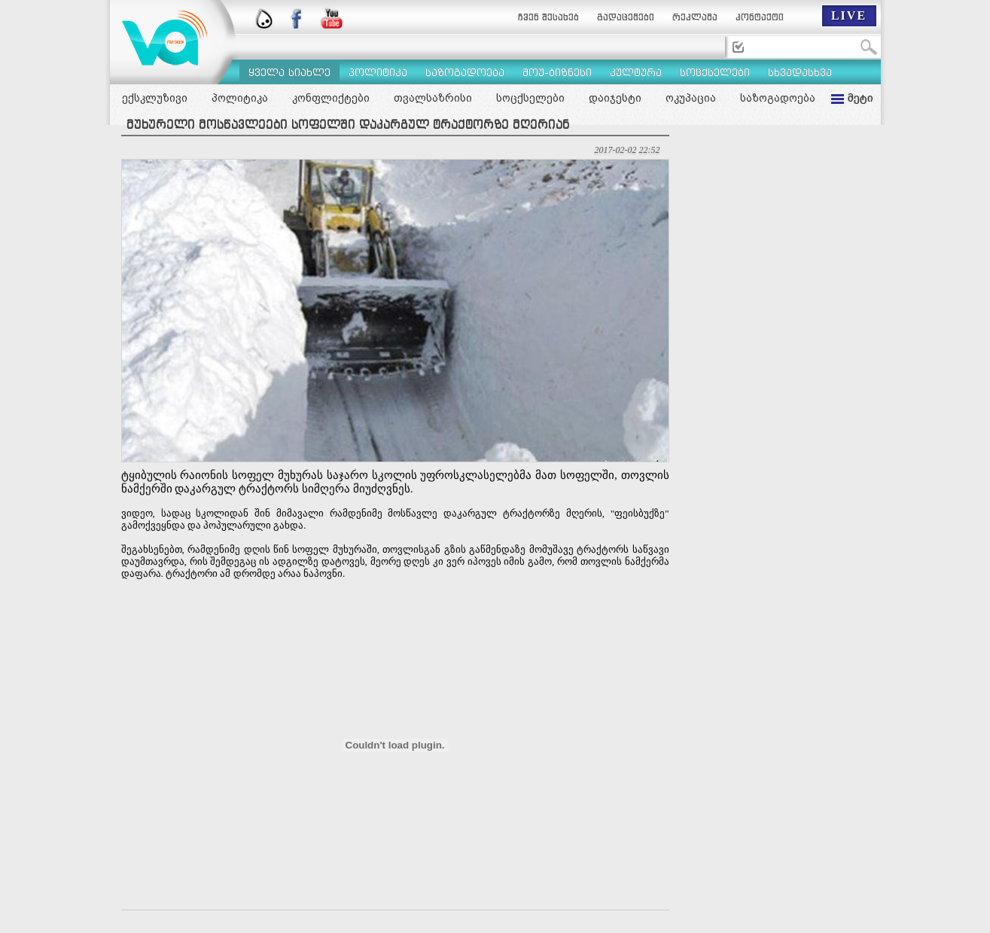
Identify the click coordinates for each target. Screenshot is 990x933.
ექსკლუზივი (154, 98)
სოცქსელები (530, 98)
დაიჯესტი (615, 98)
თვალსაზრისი (433, 98)
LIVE (849, 15)
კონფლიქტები (331, 98)
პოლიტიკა (240, 98)
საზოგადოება (777, 98)
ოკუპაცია (691, 98)
